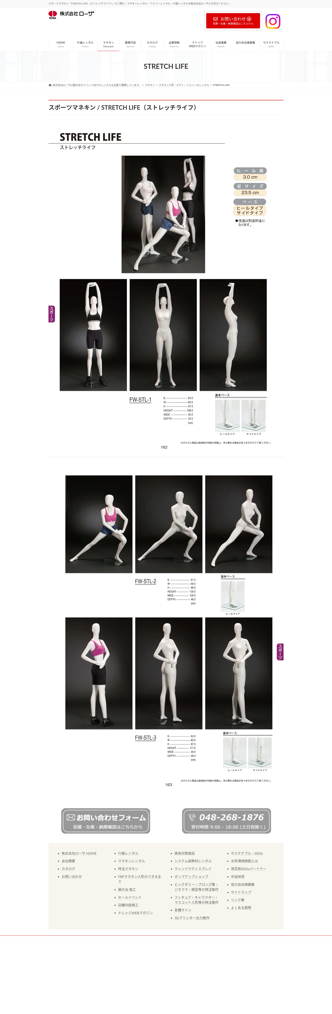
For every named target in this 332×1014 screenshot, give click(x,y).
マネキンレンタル (131, 861)
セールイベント (130, 897)
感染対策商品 (184, 853)
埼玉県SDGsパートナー (248, 869)
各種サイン (182, 910)
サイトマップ (241, 892)
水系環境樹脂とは (244, 861)
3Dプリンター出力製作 (191, 918)
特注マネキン (128, 869)
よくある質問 (241, 908)
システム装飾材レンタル (193, 861)
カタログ (68, 869)
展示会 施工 (127, 889)
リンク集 (238, 900)
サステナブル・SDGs (247, 853)
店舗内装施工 (128, 905)
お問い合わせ (72, 876)
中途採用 (238, 876)
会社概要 (68, 861)
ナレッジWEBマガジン (135, 913)
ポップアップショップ (191, 876)
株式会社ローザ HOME (79, 853)
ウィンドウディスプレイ (193, 869)
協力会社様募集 (243, 884)
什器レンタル (128, 853)
